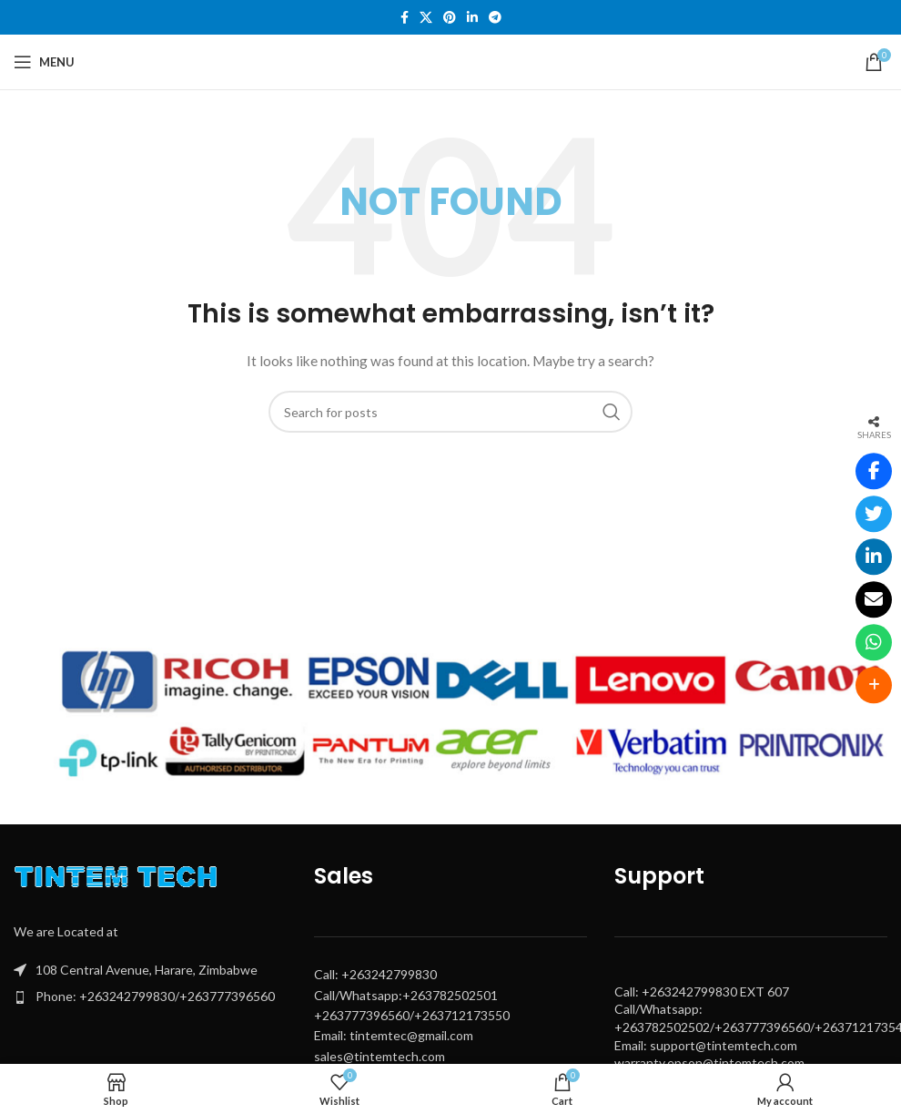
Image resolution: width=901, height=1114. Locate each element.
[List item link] (150, 996)
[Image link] (120, 880)
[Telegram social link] (495, 17)
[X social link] (426, 17)
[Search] (450, 412)
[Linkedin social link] (472, 17)
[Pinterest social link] (449, 17)
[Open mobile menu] (44, 62)
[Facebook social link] (404, 17)
